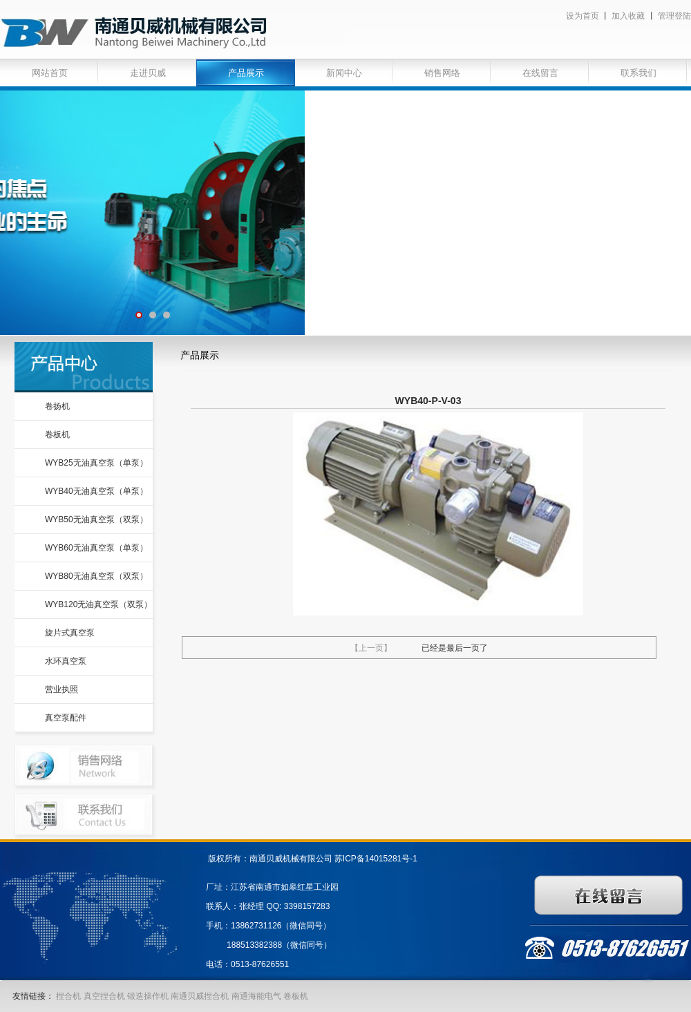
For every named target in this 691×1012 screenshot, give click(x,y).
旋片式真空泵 (70, 633)
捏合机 (68, 996)
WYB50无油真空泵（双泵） (96, 519)
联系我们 (638, 73)
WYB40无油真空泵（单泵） (96, 491)
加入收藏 (628, 16)
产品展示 (246, 73)
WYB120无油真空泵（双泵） (98, 604)
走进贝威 (148, 73)
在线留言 (540, 73)
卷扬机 (57, 406)
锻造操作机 (148, 996)
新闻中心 (344, 73)
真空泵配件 (65, 718)
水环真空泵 (65, 661)
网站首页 (50, 73)
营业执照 (61, 689)
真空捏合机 (104, 996)
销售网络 (442, 73)
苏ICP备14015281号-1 (375, 858)
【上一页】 (371, 648)
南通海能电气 (257, 996)
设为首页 (582, 16)
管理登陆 (674, 16)
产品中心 (84, 367)
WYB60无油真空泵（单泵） (96, 548)
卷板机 (57, 434)
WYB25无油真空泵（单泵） (96, 463)
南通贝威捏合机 (201, 996)
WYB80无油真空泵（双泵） (96, 576)
